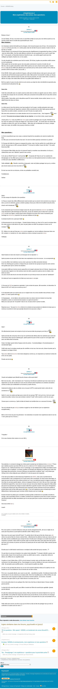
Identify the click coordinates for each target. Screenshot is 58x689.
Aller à (15, 664)
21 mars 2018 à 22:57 (29, 324)
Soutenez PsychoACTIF (11, 679)
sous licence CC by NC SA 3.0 (41, 681)
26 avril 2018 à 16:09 (29, 527)
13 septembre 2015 (22, 634)
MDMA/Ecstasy (9, 6)
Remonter (3, 616)
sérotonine (44, 210)
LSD (6, 294)
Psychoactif (3, 658)
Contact (37, 686)
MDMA (36, 466)
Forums (2, 6)
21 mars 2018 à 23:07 (29, 374)
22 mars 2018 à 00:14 (29, 461)
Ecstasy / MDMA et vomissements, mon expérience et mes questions (24, 642)
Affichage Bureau (5, 686)
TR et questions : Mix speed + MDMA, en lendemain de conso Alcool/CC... (25, 630)
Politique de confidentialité (26, 686)
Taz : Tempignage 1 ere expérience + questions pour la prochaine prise (24, 652)
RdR (10, 285)
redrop (24, 119)
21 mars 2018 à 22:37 (29, 252)
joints (18, 47)
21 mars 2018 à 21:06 (29, 192)
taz (10, 119)
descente (52, 98)
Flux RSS (43, 686)
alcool (4, 67)
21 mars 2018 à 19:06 (29, 32)
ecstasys (49, 464)
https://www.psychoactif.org (26, 681)
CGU (34, 686)
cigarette (4, 47)
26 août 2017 (20, 654)
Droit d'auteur (4, 681)
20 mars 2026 (22, 644)
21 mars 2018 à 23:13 (29, 432)
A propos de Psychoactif (15, 686)
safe (52, 535)
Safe (11, 503)
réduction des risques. (20, 674)
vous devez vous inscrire (27, 620)
